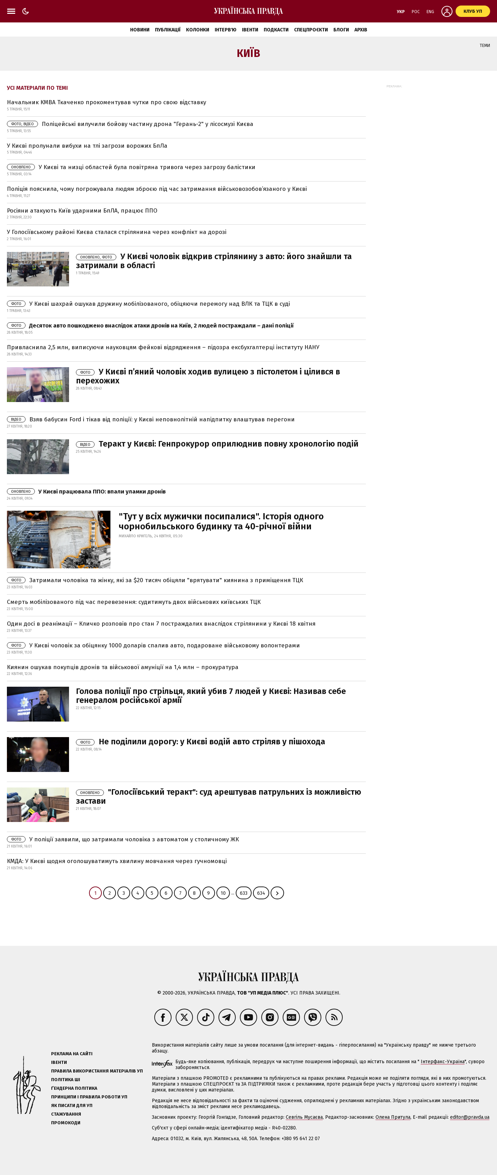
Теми (485, 45)
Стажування (66, 1114)
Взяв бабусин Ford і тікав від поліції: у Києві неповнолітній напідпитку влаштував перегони (151, 419)
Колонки (197, 30)
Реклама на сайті (71, 1053)
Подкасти (276, 30)
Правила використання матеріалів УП (97, 1071)
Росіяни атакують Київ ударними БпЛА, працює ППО (82, 210)
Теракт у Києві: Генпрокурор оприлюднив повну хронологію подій (217, 444)
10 (223, 893)
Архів (360, 30)
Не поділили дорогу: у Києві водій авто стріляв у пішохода (200, 741)
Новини (139, 30)
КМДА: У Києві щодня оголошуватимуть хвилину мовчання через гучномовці (117, 861)
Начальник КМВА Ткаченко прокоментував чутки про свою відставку (106, 102)
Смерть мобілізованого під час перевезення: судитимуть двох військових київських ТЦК (134, 602)
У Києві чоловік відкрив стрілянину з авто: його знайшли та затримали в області (214, 261)
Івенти (250, 30)
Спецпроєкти (311, 30)
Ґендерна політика (74, 1088)
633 (243, 893)
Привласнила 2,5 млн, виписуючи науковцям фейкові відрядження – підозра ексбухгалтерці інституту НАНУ (163, 347)
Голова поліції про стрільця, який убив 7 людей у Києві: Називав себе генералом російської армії (211, 695)
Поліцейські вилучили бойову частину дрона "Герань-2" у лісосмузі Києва (130, 124)
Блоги (341, 30)
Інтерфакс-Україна (443, 1062)
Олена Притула (393, 1117)
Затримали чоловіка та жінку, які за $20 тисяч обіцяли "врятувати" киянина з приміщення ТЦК (155, 580)
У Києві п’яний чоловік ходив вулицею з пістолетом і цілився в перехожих (208, 376)
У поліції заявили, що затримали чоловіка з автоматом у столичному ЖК (123, 839)
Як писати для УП (71, 1105)
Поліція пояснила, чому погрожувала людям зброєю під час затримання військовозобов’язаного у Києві (157, 189)
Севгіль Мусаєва (304, 1117)
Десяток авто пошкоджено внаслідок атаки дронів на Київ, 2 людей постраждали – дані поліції (150, 325)
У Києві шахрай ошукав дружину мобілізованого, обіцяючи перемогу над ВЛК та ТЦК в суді (148, 303)
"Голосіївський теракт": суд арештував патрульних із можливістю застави (218, 796)
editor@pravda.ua (469, 1117)
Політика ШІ (65, 1079)
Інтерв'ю (225, 30)
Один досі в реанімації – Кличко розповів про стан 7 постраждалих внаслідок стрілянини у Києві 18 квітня (161, 623)
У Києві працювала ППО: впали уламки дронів (86, 491)
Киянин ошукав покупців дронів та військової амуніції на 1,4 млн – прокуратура (122, 667)
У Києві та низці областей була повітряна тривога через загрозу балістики (131, 167)
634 (261, 893)
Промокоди (65, 1122)
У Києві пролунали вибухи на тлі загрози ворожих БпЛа (87, 145)
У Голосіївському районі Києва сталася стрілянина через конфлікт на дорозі (116, 232)
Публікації (168, 30)
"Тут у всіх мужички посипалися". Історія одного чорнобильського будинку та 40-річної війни (221, 521)
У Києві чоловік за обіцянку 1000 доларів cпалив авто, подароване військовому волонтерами (153, 645)
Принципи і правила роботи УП (89, 1096)
